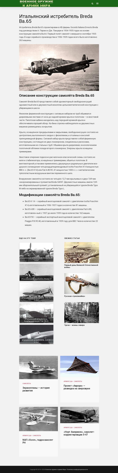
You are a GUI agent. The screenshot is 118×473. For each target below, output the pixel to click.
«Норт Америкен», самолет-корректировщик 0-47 (79, 433)
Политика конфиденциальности (77, 469)
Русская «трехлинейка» (74, 296)
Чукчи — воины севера (74, 325)
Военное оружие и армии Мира (56, 469)
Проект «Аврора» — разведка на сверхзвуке (77, 387)
